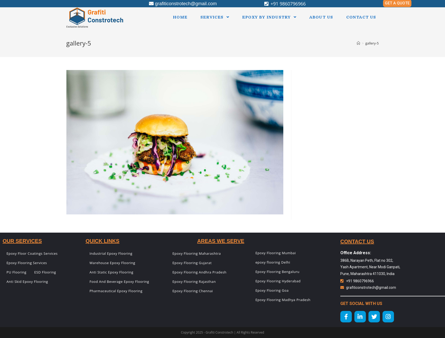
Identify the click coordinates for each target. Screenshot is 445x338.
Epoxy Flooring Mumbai (275, 253)
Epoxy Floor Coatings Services (32, 253)
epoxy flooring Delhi (272, 262)
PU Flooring (17, 272)
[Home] (358, 43)
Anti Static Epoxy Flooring (112, 272)
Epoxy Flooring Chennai (192, 291)
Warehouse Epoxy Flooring (112, 262)
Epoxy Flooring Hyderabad (278, 281)
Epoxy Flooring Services (27, 262)
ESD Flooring (45, 272)
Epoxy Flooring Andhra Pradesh (199, 272)
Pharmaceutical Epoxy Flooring (116, 291)
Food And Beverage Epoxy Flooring (119, 281)
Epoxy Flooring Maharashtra (196, 253)
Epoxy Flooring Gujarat (192, 262)
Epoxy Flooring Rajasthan (194, 281)
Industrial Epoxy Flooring (111, 253)
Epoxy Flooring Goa (272, 290)
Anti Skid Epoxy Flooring (27, 281)
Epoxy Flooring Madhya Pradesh (282, 299)
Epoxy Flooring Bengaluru (277, 271)
